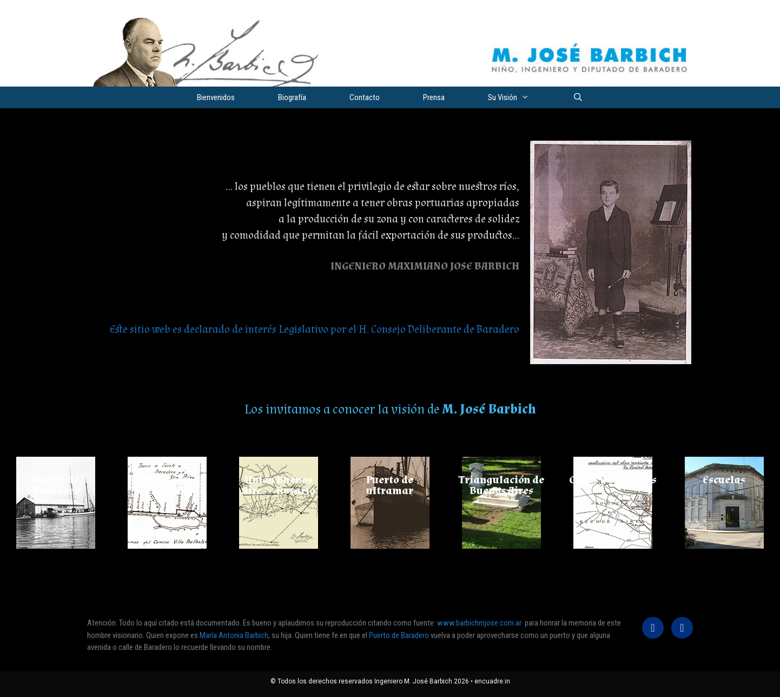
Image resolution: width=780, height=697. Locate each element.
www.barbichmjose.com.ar (479, 623)
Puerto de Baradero (400, 635)
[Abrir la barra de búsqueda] (577, 97)
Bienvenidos (216, 97)
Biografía (292, 97)
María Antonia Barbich (234, 635)
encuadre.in (492, 681)
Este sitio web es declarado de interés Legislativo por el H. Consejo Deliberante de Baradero (314, 330)
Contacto (364, 97)
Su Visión (519, 97)
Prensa (434, 97)
